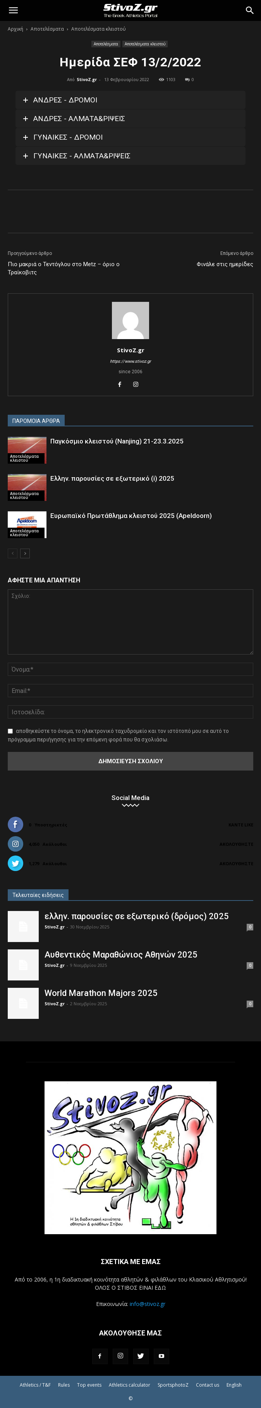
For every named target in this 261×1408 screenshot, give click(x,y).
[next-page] (25, 553)
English (234, 1385)
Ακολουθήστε (236, 844)
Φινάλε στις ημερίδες (225, 264)
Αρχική (15, 29)
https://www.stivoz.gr (130, 361)
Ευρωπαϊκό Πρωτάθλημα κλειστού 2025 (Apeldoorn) (131, 516)
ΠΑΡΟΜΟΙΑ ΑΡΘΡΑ (36, 421)
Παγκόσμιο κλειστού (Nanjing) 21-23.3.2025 (117, 441)
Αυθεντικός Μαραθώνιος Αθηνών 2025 (121, 954)
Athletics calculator (129, 1385)
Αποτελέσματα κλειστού (98, 29)
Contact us (207, 1385)
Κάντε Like (240, 825)
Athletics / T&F (35, 1385)
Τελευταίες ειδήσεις (38, 895)
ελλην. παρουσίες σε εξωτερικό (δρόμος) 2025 (137, 916)
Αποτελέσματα (47, 29)
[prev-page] (12, 553)
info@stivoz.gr (147, 1304)
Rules (64, 1385)
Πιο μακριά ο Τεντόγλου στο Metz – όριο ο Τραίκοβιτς (64, 268)
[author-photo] (130, 339)
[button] (13, 10)
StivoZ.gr (87, 79)
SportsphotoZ (173, 1385)
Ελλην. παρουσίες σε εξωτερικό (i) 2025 (112, 478)
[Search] (250, 10)
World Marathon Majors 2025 (101, 993)
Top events (89, 1385)
